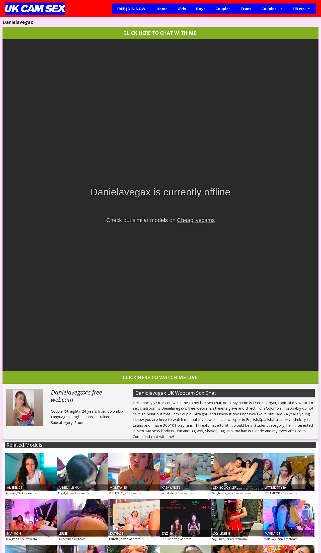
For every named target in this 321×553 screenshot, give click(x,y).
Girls (182, 8)
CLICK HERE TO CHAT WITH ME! (160, 32)
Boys (200, 8)
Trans (245, 8)
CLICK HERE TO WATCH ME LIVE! (161, 377)
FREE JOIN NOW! (131, 8)
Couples (222, 8)
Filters (304, 9)
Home (162, 8)
